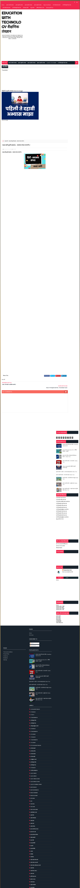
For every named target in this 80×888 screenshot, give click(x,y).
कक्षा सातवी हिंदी (38, 813)
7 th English (32, 505)
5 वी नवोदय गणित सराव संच (61, 137)
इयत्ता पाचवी (58, 253)
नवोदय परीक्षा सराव (59, 260)
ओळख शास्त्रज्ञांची (32, 605)
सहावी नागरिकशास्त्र (32, 675)
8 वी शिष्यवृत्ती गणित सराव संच (61, 150)
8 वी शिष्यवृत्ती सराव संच (16, 8)
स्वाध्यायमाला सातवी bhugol (34, 728)
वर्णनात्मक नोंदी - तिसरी (60, 246)
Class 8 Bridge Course (34, 550)
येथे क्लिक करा (56, 422)
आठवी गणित (31, 583)
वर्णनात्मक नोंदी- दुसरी (60, 245)
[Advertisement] (54, 21)
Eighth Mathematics (34, 558)
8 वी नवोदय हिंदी (32, 525)
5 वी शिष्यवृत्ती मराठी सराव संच (61, 141)
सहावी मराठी (38, 841)
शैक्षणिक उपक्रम (32, 661)
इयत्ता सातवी (58, 256)
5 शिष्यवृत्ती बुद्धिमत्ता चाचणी (34, 494)
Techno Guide (69, 47)
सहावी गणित (31, 672)
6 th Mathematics (41, 756)
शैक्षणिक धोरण (32, 664)
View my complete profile (68, 209)
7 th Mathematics (33, 508)
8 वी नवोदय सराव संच (6, 8)
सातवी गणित (31, 689)
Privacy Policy (6, 422)
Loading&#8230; (23, 254)
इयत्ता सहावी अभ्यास (18, 6)
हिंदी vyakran (32, 739)
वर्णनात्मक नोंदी (25, 8)
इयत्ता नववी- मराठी (32, 600)
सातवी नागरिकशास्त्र (32, 692)
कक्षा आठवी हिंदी (32, 611)
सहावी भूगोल (31, 678)
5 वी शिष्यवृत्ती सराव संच (66, 6)
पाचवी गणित (31, 636)
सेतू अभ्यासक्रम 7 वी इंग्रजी (33, 711)
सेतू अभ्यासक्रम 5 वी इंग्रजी (33, 703)
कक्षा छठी (5, 122)
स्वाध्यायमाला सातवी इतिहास (33, 731)
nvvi (30, 569)
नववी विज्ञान (31, 625)
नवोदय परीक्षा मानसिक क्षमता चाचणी (35, 633)
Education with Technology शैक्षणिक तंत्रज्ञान (11, 23)
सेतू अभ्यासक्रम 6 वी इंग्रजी (33, 708)
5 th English (32, 480)
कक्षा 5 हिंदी (31, 608)
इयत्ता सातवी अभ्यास (28, 6)
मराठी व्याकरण (32, 650)
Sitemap (5, 428)
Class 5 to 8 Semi (46, 6)
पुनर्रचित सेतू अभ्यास (32, 644)
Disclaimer (5, 426)
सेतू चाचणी (32, 8)
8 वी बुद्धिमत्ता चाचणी (33, 527)
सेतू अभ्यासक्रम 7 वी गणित (33, 714)
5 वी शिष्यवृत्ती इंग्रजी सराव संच (61, 145)
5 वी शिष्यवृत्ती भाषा (32, 491)
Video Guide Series (40, 796)
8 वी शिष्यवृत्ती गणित (32, 530)
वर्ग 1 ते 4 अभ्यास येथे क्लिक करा (62, 181)
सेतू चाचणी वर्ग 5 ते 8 (60, 156)
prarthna (32, 572)
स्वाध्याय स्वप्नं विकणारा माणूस (34, 725)
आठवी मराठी (31, 591)
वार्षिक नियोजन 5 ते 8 (40, 8)
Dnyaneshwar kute (68, 207)
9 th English (32, 536)
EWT (67, 215)
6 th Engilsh (32, 497)
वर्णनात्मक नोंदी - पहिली (60, 244)
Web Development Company (12, 876)
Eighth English (33, 555)
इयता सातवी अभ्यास (31, 43)
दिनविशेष (31, 622)
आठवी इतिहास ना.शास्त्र (33, 580)
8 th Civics (30, 403)
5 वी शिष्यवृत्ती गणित (32, 488)
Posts (31, 411)
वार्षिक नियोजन (32, 658)
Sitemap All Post (49, 8)
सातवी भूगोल (31, 848)
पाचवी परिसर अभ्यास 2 (33, 639)
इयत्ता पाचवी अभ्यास (9, 6)
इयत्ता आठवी (58, 257)
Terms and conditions (7, 420)
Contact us (5, 424)
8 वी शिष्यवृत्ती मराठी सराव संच (61, 149)
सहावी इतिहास (32, 669)
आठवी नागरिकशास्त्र (32, 586)
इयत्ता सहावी (58, 254)
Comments (32, 414)
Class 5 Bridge (33, 541)
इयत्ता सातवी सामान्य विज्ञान (33, 603)
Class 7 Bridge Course (34, 547)
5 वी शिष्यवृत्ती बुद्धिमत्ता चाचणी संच (62, 147)
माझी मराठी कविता (32, 653)
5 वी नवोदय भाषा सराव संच (61, 135)
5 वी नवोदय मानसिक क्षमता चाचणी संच (63, 139)
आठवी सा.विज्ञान (32, 594)
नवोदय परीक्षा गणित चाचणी (33, 628)
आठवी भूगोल (31, 589)
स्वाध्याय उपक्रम (32, 722)
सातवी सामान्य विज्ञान (32, 700)
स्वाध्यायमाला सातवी (60, 47)
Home (2, 6)
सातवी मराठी (31, 697)
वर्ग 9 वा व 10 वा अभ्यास (60, 183)
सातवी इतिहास (32, 686)
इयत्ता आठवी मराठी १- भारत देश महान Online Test (65, 112)
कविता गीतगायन (5, 50)
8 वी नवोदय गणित (32, 519)
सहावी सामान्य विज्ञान (32, 683)
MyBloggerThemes (30, 876)
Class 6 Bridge (33, 544)
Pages (60, 215)
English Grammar (33, 561)
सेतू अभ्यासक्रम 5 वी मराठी (33, 706)
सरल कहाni (31, 667)
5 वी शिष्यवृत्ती (59, 258)
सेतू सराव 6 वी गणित (32, 717)
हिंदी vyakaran (32, 736)
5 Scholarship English (34, 477)
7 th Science (32, 511)
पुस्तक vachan (32, 647)
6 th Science (32, 502)
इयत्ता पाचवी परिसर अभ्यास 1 (34, 597)
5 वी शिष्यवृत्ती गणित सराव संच (61, 143)
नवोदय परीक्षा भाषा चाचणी (33, 630)
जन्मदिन (31, 619)
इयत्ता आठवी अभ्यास (37, 6)
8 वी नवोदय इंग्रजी (32, 516)
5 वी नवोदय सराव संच (56, 6)
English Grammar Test (47, 47)
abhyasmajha (59, 185)
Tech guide (32, 575)
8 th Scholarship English (35, 513)
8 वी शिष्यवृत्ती (59, 259)
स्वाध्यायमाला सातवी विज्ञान (32, 867)
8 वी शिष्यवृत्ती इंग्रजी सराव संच (61, 152)
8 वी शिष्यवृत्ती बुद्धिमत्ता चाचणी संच (62, 154)
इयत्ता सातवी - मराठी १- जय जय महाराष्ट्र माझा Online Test (66, 109)
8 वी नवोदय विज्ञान (32, 522)
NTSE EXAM (32, 566)
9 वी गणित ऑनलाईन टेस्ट (32, 775)
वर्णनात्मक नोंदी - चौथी (60, 247)
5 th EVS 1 (32, 483)
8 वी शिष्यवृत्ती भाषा (32, 533)
